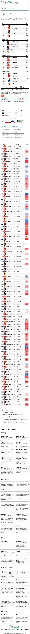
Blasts (2, 525)
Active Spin (3, 551)
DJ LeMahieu (8, 201)
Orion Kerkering (15, 67)
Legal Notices (20, 629)
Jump (17, 579)
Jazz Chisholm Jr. (14, 41)
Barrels (2, 442)
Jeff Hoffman (14, 57)
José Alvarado (14, 60)
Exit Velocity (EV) (5, 436)
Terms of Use (4, 629)
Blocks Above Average (21, 601)
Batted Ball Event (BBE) (21, 449)
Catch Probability (5, 601)
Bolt (17, 614)
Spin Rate (18, 551)
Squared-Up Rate (20, 514)
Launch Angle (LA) (20, 436)
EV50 (2, 467)
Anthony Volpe (9, 198)
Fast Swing (7, 416)
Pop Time (3, 571)
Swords (17, 525)
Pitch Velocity (4, 541)
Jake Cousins (15, 81)
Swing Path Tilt (4, 514)
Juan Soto (14, 30)
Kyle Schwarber (9, 168)
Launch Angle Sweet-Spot (7, 449)
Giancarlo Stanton (9, 153)
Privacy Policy (12, 629)
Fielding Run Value (20, 588)
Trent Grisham (9, 183)
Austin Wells (8, 173)
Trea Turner (8, 166)
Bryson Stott (8, 186)
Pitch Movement (20, 541)
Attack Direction (19, 502)
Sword (6, 417)
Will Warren (15, 73)
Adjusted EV (19, 467)
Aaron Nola (15, 76)
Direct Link (4, 101)
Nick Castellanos (9, 219)
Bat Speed (3, 482)
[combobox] (15, 9)
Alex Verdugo (14, 51)
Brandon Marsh (9, 151)
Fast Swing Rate (19, 482)
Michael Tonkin (16, 78)
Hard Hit (6, 412)
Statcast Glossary (9, 429)
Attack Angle (19, 492)
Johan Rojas (8, 188)
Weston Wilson (9, 146)
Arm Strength (19, 571)
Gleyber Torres (14, 44)
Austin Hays (8, 171)
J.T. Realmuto (14, 28)
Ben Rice (13, 33)
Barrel (7, 414)
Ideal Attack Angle (5, 502)
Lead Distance (4, 579)
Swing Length (4, 492)
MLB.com (26, 629)
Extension (3, 558)
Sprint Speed (4, 614)
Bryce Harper (8, 163)
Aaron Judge (8, 176)
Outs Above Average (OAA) (7, 588)
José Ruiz (14, 83)
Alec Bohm (14, 25)
